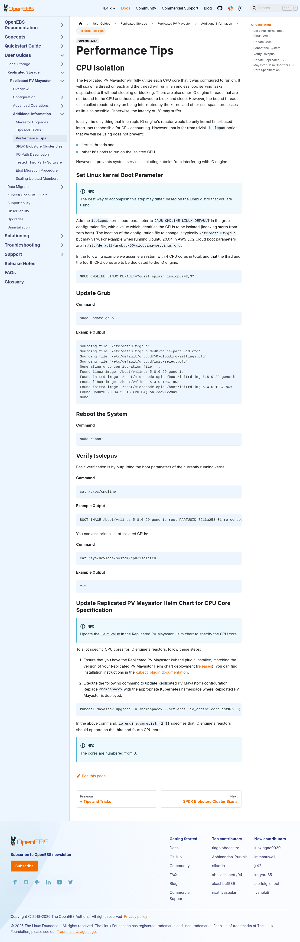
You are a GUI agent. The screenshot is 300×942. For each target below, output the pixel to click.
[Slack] (230, 8)
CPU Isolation (261, 24)
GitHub (176, 857)
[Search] (273, 8)
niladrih (218, 865)
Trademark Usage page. (77, 931)
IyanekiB (261, 892)
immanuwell (264, 857)
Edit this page (91, 776)
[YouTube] (59, 882)
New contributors (270, 838)
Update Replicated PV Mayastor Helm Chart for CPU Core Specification (274, 65)
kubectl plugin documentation (162, 672)
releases (204, 666)
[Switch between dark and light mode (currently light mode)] (239, 8)
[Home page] (80, 23)
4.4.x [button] (107, 8)
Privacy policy (135, 916)
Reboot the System (266, 48)
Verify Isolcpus (263, 54)
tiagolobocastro (225, 848)
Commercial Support (180, 8)
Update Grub (262, 42)
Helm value (110, 634)
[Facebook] (15, 882)
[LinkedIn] (48, 882)
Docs (125, 8)
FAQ (173, 874)
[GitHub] (220, 8)
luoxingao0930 (267, 848)
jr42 (257, 865)
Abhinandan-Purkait (229, 857)
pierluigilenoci (266, 883)
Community (146, 8)
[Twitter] (70, 882)
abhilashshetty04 (227, 874)
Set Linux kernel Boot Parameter (268, 33)
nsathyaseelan (224, 892)
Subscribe (24, 866)
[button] (34, 25)
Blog (208, 8)
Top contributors (227, 838)
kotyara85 (263, 874)
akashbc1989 (223, 883)
